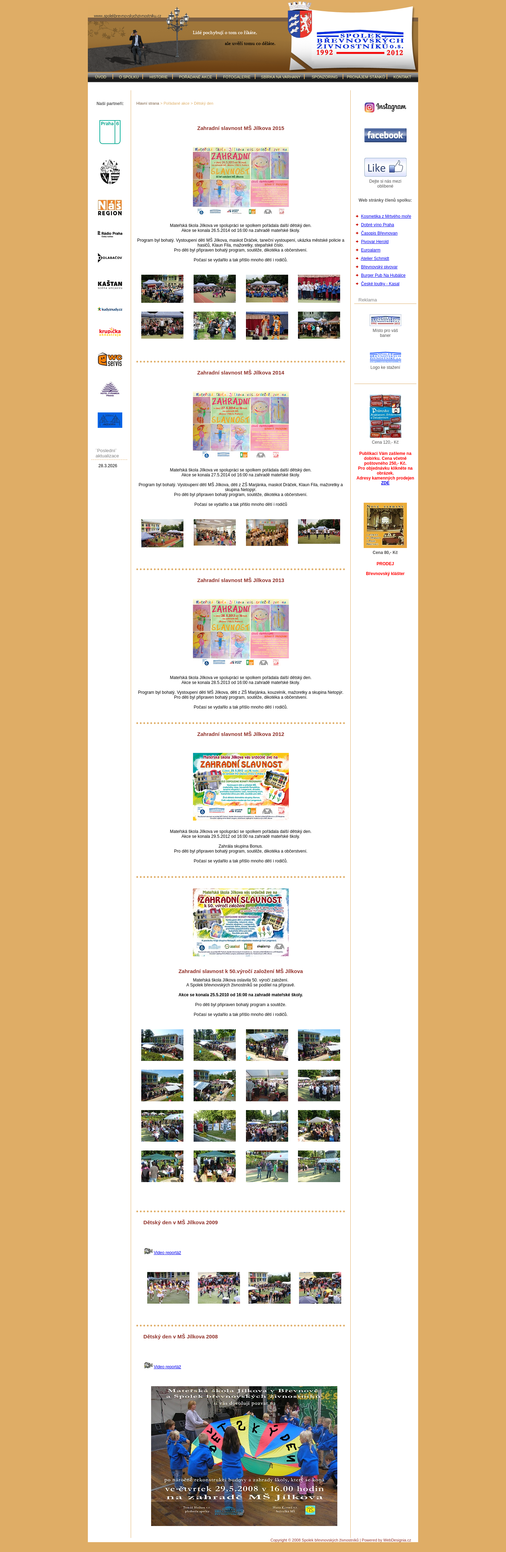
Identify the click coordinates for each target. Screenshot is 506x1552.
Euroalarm (370, 250)
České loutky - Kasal (380, 283)
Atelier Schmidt (375, 258)
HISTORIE (159, 77)
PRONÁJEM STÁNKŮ (366, 77)
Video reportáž (167, 1252)
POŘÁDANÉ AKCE (195, 77)
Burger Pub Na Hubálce (383, 275)
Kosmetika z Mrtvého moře (386, 216)
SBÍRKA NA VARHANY (281, 77)
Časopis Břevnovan (379, 233)
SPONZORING (325, 77)
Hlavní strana (147, 103)
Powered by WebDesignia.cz (386, 1540)
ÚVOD (100, 77)
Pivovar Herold (375, 241)
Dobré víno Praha (377, 224)
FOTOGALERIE (237, 77)
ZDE (385, 483)
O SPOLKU (128, 77)
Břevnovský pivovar (379, 267)
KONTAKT (402, 77)
